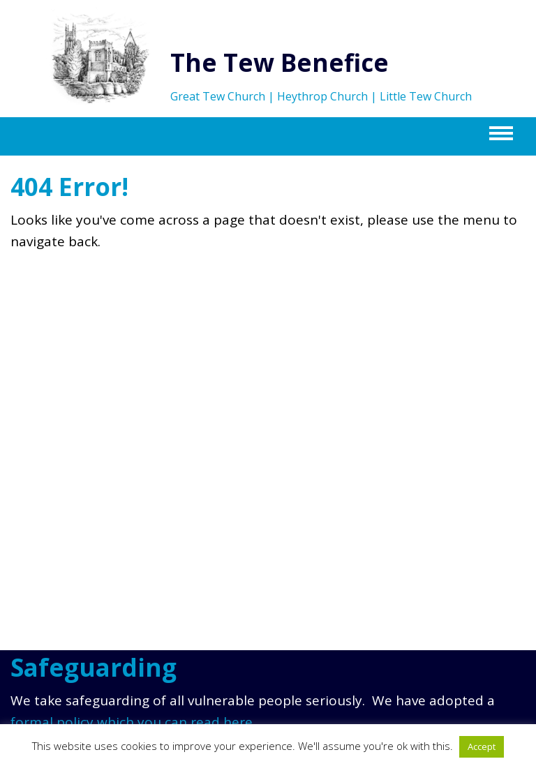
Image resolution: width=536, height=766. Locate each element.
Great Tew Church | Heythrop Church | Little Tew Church (321, 96)
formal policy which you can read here (131, 722)
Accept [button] (482, 746)
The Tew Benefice (279, 62)
